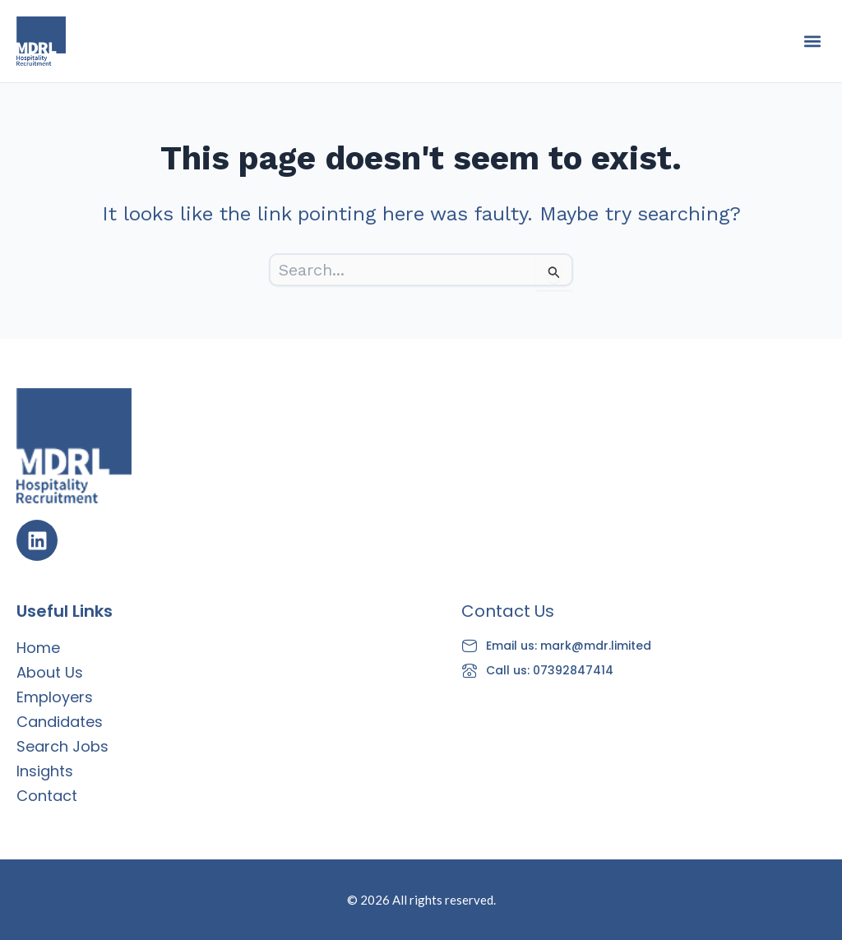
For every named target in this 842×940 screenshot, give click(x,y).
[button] (812, 41)
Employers (54, 697)
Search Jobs (62, 746)
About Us (49, 672)
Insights (44, 771)
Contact (46, 795)
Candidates (59, 721)
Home (38, 647)
